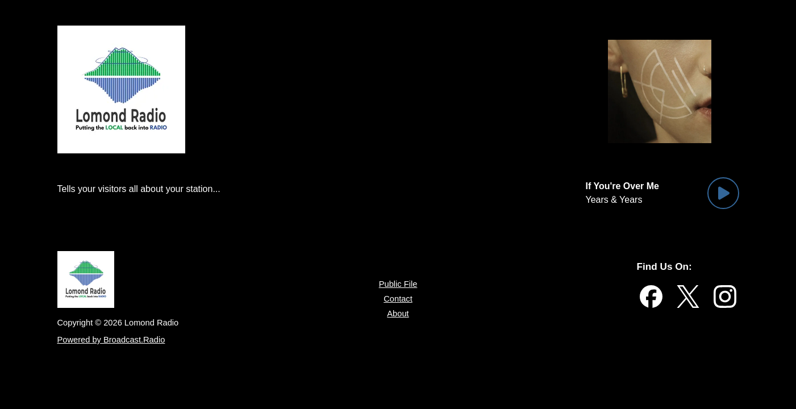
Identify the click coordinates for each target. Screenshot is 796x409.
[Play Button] (723, 193)
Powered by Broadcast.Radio (112, 344)
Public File (398, 284)
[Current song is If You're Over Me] (625, 186)
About (398, 318)
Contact (398, 301)
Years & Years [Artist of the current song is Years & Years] (615, 200)
